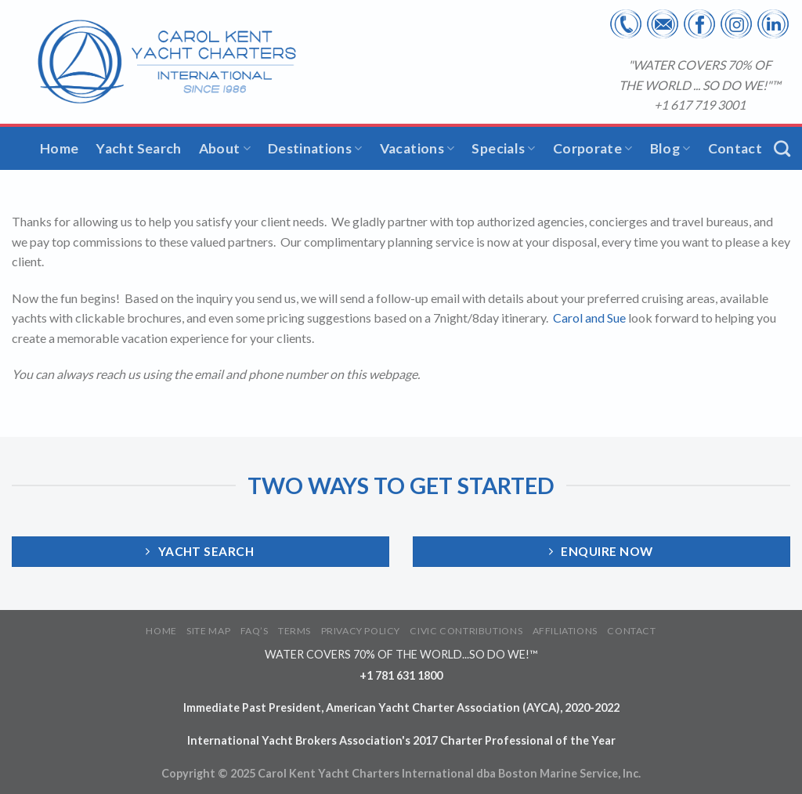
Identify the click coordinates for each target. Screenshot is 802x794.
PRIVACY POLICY (361, 631)
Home (59, 148)
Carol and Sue (590, 317)
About (225, 148)
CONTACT (631, 631)
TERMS (294, 631)
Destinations (315, 148)
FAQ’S (254, 631)
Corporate (593, 148)
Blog (670, 148)
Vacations (417, 148)
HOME (161, 631)
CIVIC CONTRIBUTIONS (466, 631)
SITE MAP (208, 631)
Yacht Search (138, 148)
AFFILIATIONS (565, 631)
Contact (735, 148)
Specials (503, 148)
